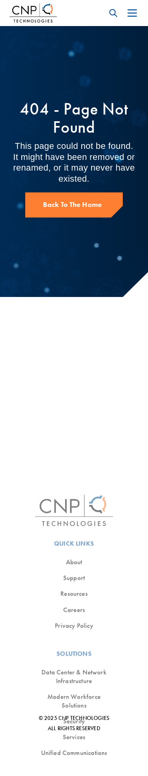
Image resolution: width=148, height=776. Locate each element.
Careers (74, 724)
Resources (74, 708)
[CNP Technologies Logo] (33, 13)
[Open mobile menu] (132, 13)
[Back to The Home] (74, 204)
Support (74, 692)
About (74, 676)
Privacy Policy (74, 739)
